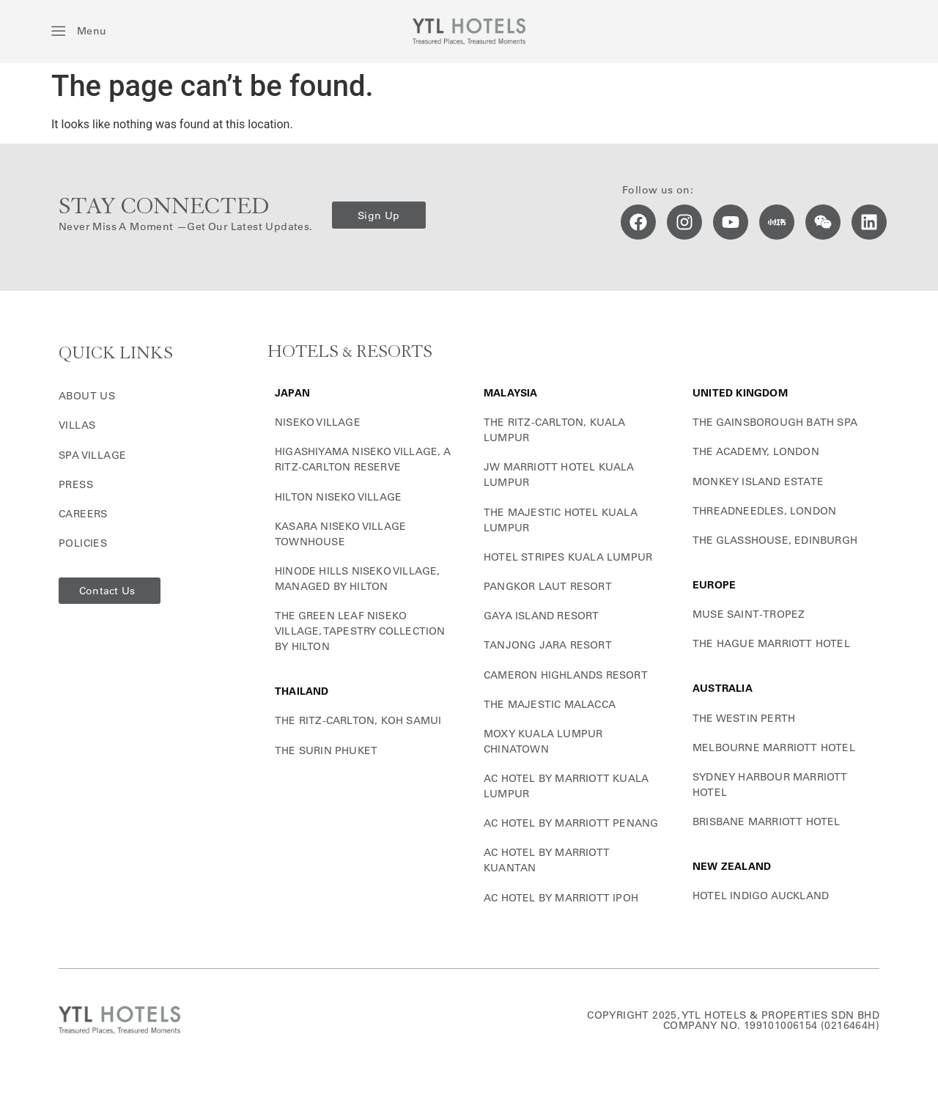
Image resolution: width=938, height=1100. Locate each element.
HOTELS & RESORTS (349, 352)
